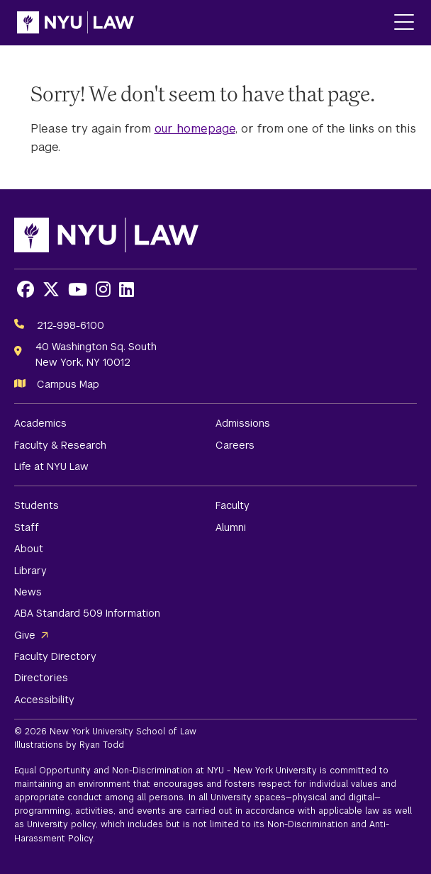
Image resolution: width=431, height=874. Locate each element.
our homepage (195, 128)
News (28, 592)
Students (36, 505)
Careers (235, 445)
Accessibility (44, 699)
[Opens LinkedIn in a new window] (126, 289)
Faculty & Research (60, 445)
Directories (41, 677)
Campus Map (68, 384)
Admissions (243, 423)
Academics (40, 423)
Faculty (233, 505)
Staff (26, 527)
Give (24, 635)
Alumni (231, 527)
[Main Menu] (404, 23)
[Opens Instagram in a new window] (103, 289)
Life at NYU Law (51, 466)
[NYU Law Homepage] (75, 22)
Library (30, 570)
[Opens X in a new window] (51, 289)
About (28, 548)
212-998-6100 (70, 325)
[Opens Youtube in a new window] (77, 289)
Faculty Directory (55, 656)
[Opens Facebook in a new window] (25, 289)
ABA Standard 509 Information (87, 613)
